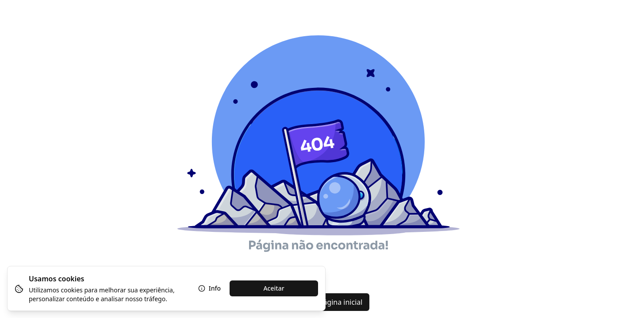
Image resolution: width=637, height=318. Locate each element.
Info (209, 288)
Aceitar (273, 288)
